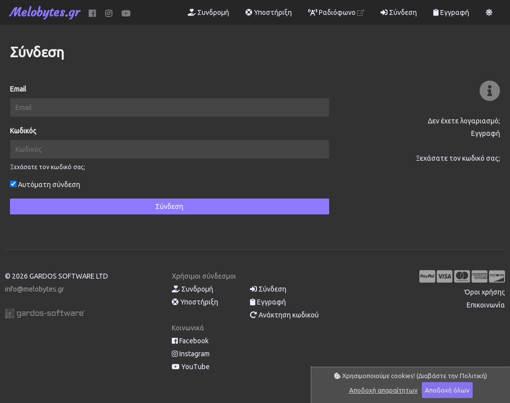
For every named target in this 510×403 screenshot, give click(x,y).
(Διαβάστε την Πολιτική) (451, 375)
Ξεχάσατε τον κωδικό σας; (47, 167)
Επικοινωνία (486, 305)
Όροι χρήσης (485, 292)
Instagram (191, 354)
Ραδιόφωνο (336, 12)
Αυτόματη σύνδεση (45, 185)
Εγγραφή (451, 12)
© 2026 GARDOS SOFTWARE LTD (56, 276)
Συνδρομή (208, 12)
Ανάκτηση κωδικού (284, 315)
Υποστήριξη (269, 12)
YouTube (191, 367)
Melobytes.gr (45, 12)
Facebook (190, 341)
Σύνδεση (399, 12)
